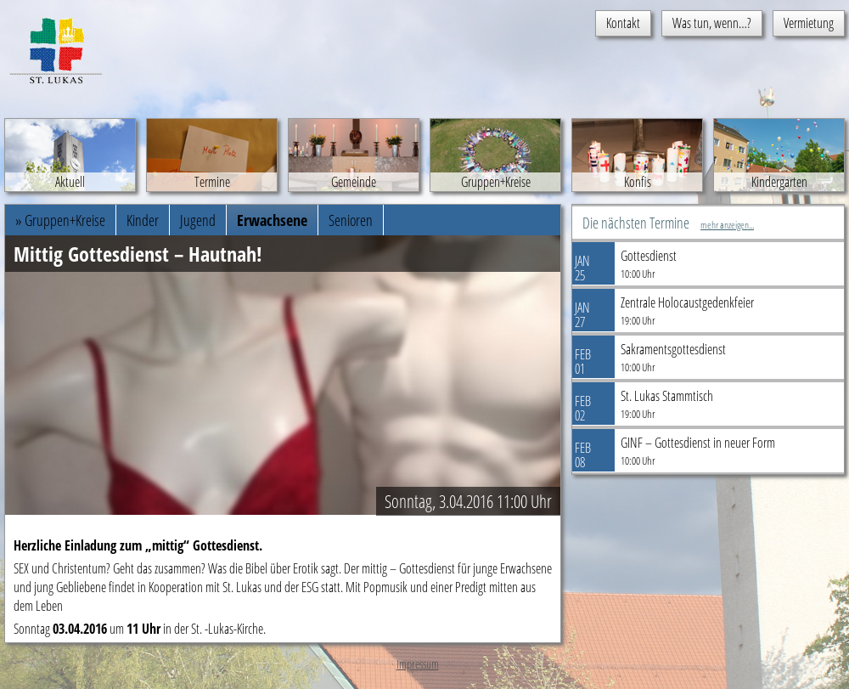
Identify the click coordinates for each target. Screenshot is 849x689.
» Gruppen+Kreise (60, 220)
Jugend (198, 220)
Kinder (143, 220)
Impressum (417, 664)
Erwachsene (272, 220)
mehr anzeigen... (727, 224)
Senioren (351, 220)
